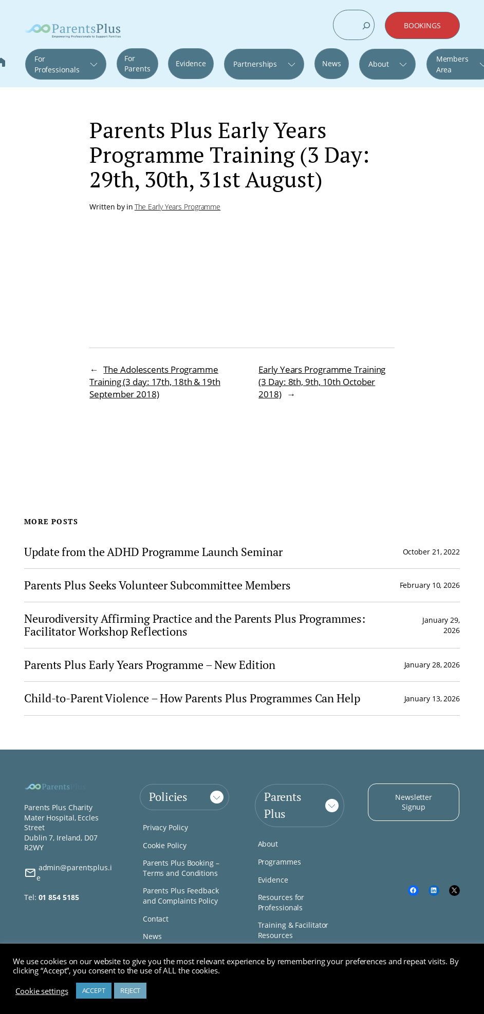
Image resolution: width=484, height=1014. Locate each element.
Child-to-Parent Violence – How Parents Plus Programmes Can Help (192, 698)
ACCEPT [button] (93, 990)
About (378, 64)
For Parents (137, 63)
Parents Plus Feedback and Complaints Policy (181, 896)
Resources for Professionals (281, 902)
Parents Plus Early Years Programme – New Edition (149, 665)
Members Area (452, 64)
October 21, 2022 (431, 552)
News (331, 63)
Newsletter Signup (413, 802)
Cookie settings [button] (41, 991)
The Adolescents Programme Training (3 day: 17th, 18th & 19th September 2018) (154, 381)
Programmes (279, 862)
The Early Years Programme (178, 207)
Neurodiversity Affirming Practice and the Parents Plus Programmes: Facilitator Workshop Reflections (194, 625)
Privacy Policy (165, 827)
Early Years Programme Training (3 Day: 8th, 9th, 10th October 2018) (321, 381)
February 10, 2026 (430, 585)
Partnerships (255, 64)
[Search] (366, 25)
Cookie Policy (165, 845)
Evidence (191, 63)
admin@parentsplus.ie (68, 873)
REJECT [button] (130, 990)
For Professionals (57, 64)
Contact (156, 919)
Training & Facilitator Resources (293, 930)
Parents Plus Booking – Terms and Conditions (181, 868)
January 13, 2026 (432, 698)
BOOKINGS (422, 25)
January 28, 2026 (432, 664)
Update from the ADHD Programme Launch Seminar (153, 552)
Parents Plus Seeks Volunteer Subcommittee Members (157, 585)
